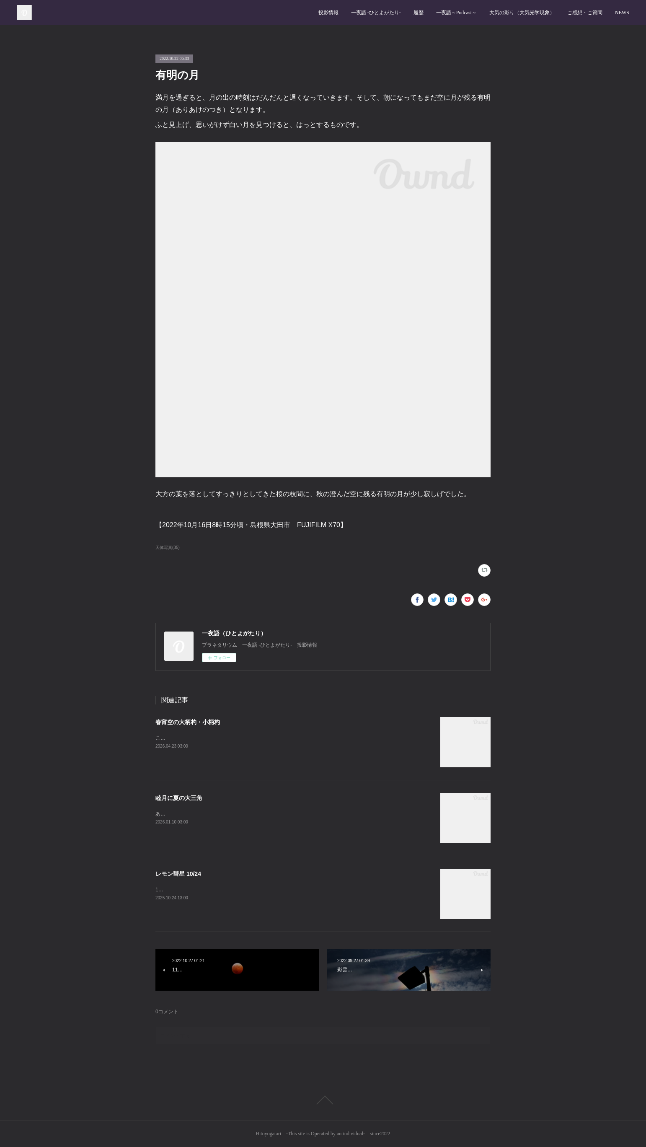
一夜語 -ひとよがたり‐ (376, 13)
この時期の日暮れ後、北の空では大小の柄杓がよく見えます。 (225, 738)
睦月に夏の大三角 (178, 798)
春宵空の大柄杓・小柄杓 (187, 722)
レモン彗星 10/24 (178, 873)
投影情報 (328, 13)
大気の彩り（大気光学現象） (522, 13)
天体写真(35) (167, 547)
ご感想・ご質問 (584, 13)
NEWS (622, 13)
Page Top (323, 1100)
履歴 (418, 13)
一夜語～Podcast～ (456, 13)
